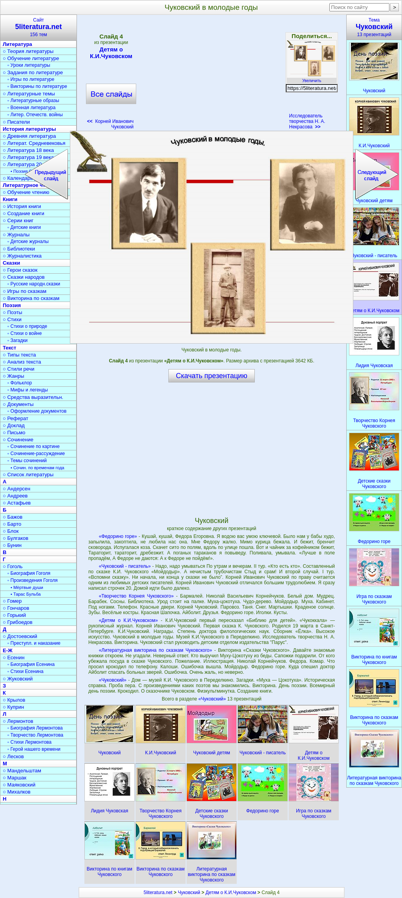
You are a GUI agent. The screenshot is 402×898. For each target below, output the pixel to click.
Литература (17, 44)
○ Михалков (17, 792)
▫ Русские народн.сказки (33, 284)
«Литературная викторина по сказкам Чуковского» (155, 650)
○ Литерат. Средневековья (34, 143)
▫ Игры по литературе (30, 79)
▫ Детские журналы (28, 241)
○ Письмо (14, 432)
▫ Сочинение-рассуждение (36, 453)
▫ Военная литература (31, 107)
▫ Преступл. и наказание (33, 643)
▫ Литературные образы (33, 100)
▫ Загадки (17, 340)
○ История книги (22, 206)
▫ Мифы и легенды (27, 390)
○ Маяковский (19, 785)
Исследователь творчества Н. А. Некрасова (307, 121)
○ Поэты (12, 312)
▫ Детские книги (24, 227)
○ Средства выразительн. (33, 397)
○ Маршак (14, 778)
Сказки (11, 263)
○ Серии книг (18, 220)
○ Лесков (13, 756)
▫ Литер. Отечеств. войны (35, 114)
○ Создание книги (23, 213)
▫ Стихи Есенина (25, 671)
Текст (9, 348)
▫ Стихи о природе (27, 326)
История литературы (29, 129)
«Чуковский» (112, 680)
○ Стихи (12, 319)
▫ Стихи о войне (24, 333)
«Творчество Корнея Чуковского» (136, 596)
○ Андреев (15, 496)
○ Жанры (13, 376)
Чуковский (189, 892)
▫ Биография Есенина (31, 664)
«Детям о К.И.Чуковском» (128, 620)
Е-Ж (8, 650)
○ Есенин (13, 657)
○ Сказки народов (24, 277)
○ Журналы (16, 235)
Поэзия (12, 305)
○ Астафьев (17, 503)
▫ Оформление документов (36, 411)
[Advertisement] (211, 75)
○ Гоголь (13, 566)
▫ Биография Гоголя (28, 573)
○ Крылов (14, 700)
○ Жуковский (18, 679)
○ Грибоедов (18, 622)
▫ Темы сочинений (27, 460)
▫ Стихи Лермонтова (29, 742)
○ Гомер (12, 601)
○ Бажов (12, 517)
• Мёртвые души (27, 587)
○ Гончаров (16, 608)
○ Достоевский (20, 636)
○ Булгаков (15, 538)
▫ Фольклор (19, 383)
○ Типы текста (19, 355)
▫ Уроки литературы (28, 65)
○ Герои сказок (20, 270)
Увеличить (311, 78)
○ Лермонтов (18, 721)
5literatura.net (158, 892)
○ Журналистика (22, 256)
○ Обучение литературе (31, 58)
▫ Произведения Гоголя (32, 580)
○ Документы (18, 404)
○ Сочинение (18, 440)
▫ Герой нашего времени (33, 749)
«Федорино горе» (118, 536)
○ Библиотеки (19, 249)
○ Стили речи (19, 369)
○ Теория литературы (28, 51)
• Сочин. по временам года (37, 467)
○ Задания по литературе (33, 72)
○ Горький (14, 615)
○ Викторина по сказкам (31, 298)
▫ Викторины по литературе (37, 86)
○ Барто (12, 524)
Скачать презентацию (211, 376)
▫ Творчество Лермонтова (35, 735)
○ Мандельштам (22, 771)
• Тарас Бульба (26, 594)
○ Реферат (15, 418)
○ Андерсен (16, 489)
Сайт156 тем (38, 27)
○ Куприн (13, 707)
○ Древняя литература (29, 136)
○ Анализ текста (22, 362)
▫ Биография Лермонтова (35, 728)
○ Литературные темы (29, 94)
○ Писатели (16, 122)
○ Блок (11, 531)
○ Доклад (14, 425)
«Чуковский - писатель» (125, 566)
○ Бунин (12, 545)
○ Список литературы (28, 474)
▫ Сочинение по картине (33, 446)
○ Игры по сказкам (24, 291)
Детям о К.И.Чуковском (111, 52)
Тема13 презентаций (374, 27)
